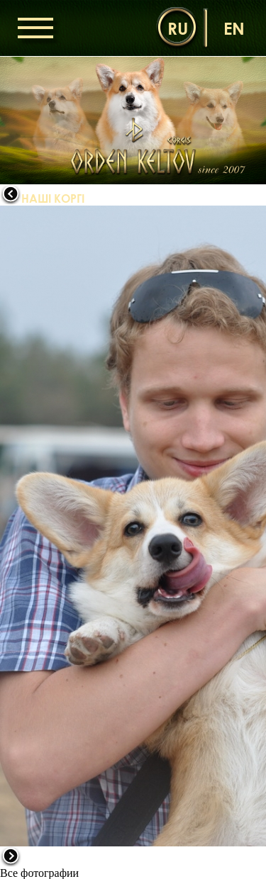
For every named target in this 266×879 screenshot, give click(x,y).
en (234, 28)
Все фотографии (39, 873)
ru (177, 28)
